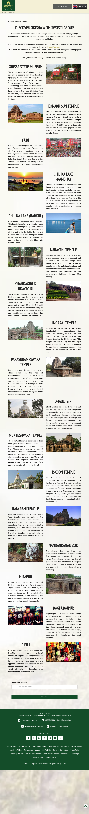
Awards (37, 750)
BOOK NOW (62, 6)
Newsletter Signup (19, 682)
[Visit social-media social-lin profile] (39, 738)
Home (10, 22)
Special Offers (26, 746)
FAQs (54, 757)
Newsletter (52, 746)
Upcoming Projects (17, 754)
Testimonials (28, 750)
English (78, 6)
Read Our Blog (38, 757)
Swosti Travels (53, 47)
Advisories (64, 754)
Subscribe (44, 697)
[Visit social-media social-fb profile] (28, 738)
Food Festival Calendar (51, 754)
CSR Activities (46, 750)
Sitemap (25, 764)
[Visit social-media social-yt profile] (55, 738)
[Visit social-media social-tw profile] (34, 738)
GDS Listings (74, 754)
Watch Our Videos (16, 750)
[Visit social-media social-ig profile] (50, 738)
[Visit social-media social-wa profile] (60, 738)
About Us (16, 746)
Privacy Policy (74, 750)
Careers (56, 750)
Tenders (48, 757)
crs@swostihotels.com (30, 720)
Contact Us (64, 750)
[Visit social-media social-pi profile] (44, 738)
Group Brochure (62, 746)
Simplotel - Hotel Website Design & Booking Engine (48, 764)
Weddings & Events (39, 746)
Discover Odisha (76, 746)
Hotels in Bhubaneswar (33, 754)
